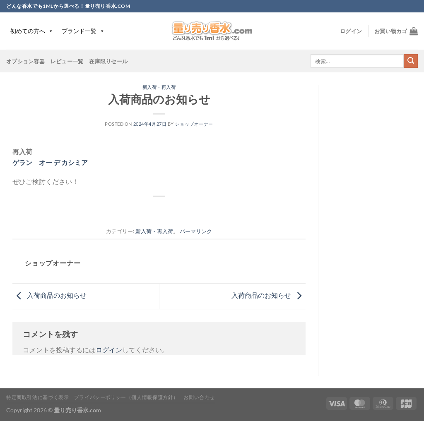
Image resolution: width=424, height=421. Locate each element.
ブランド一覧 (83, 30)
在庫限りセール (108, 61)
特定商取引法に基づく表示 (37, 397)
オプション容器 (25, 61)
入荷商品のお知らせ (49, 295)
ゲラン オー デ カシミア (50, 162)
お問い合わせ (199, 397)
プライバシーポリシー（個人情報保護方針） (126, 397)
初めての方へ (31, 30)
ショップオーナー (194, 124)
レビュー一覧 (67, 61)
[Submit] (411, 61)
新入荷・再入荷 (159, 87)
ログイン (109, 350)
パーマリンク (196, 231)
